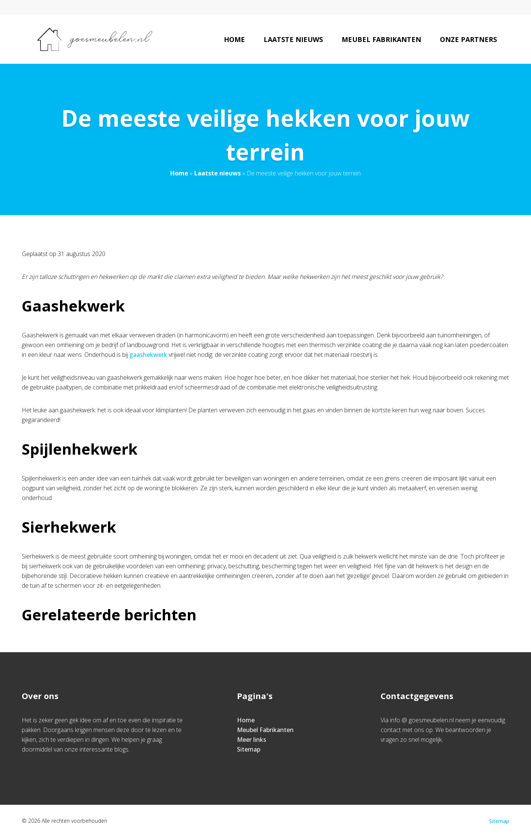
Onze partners (468, 39)
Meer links (251, 739)
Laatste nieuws (293, 39)
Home (234, 39)
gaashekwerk (147, 354)
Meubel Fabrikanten (381, 39)
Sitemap (248, 749)
